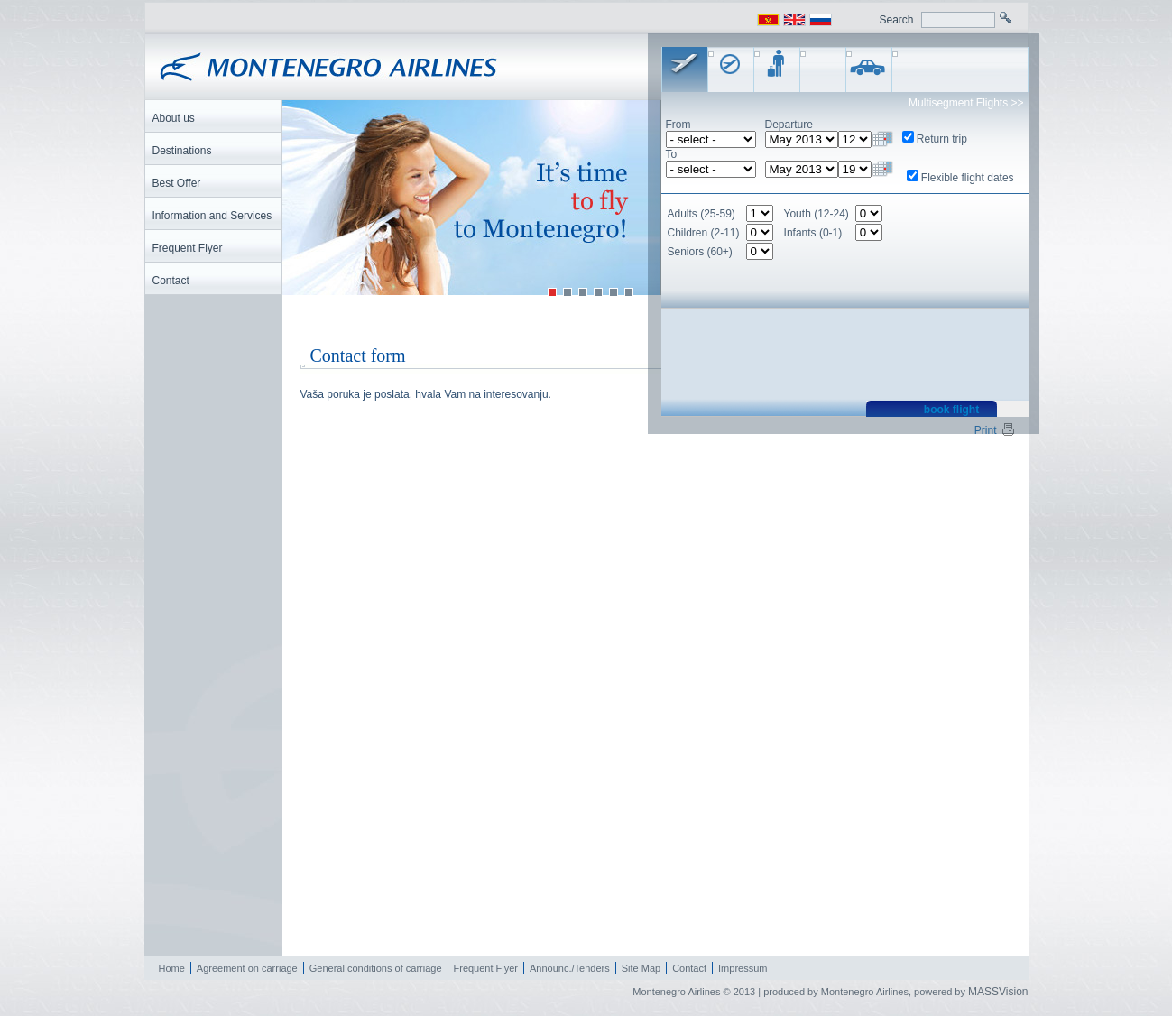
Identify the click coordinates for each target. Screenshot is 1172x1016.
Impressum (742, 968)
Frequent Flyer (486, 968)
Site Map (641, 968)
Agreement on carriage (247, 968)
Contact (689, 968)
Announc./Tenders (570, 968)
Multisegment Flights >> (966, 103)
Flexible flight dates (967, 177)
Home (172, 968)
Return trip (942, 139)
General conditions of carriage (375, 968)
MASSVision (998, 991)
